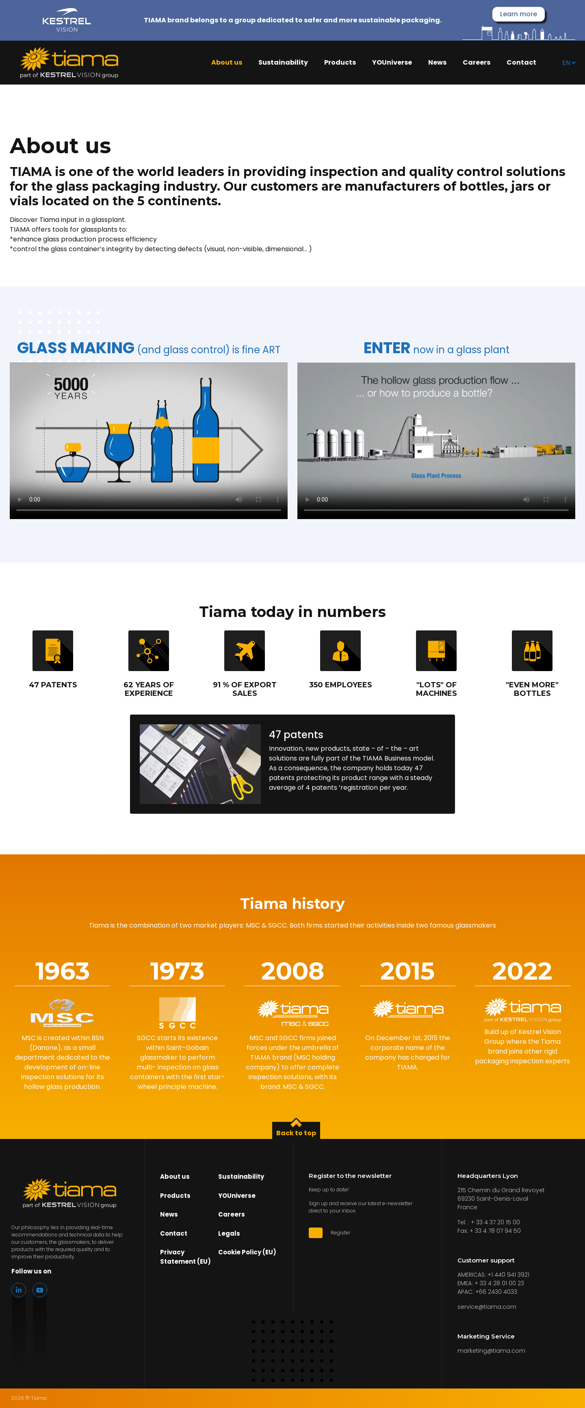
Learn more (518, 14)
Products (340, 62)
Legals (229, 1233)
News (437, 62)
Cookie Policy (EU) (247, 1252)
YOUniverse (392, 62)
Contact (521, 62)
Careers (476, 62)
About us (226, 62)
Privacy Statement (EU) (185, 1257)
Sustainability (283, 62)
